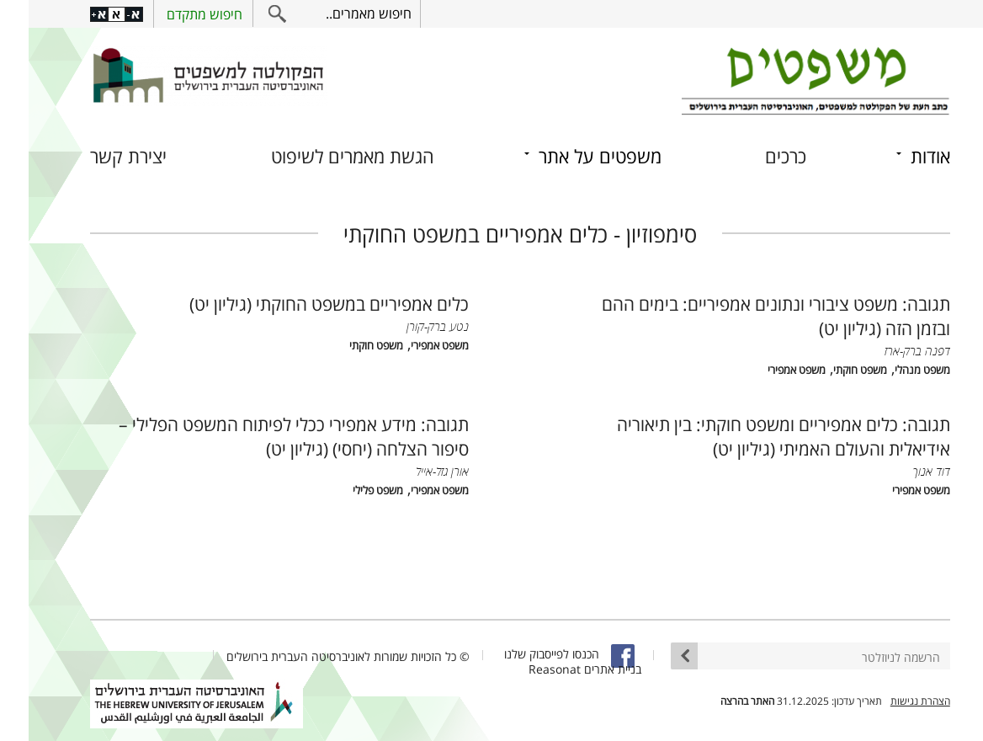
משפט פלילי (349, 490)
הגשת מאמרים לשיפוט (324, 156)
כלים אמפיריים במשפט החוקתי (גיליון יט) (300, 303)
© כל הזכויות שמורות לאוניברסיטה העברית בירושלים (319, 656)
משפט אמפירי (768, 370)
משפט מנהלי (894, 370)
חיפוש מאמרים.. (340, 13)
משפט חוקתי (831, 370)
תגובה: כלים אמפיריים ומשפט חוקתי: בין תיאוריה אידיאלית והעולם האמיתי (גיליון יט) (755, 436)
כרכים (757, 156)
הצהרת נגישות (892, 701)
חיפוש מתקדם (176, 14)
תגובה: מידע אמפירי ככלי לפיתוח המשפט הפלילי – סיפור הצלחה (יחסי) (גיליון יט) (265, 436)
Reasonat (526, 669)
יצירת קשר (99, 156)
